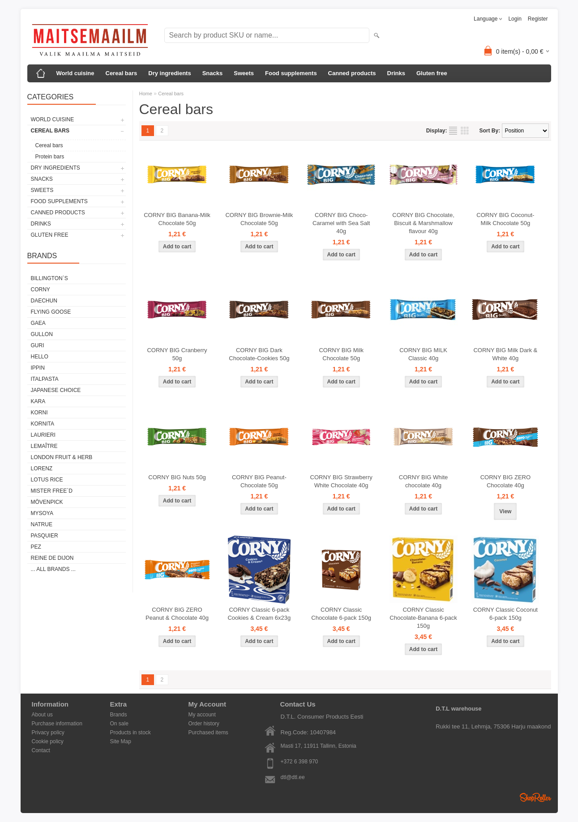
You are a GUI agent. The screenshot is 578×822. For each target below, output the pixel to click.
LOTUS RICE (47, 480)
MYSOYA (42, 513)
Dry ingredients (169, 73)
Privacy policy (48, 732)
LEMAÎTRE (44, 446)
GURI (37, 345)
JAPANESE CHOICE (56, 390)
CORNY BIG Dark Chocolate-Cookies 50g (259, 354)
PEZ (36, 547)
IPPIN (38, 368)
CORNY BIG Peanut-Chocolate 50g (259, 481)
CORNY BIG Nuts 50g (177, 477)
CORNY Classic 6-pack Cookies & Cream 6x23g (259, 613)
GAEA (38, 323)
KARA (38, 401)
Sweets (244, 73)
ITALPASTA (45, 379)
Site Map (120, 741)
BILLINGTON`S (49, 278)
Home (145, 93)
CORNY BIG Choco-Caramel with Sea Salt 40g (341, 223)
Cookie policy (48, 741)
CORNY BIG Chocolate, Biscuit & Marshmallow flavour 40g (423, 223)
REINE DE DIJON (52, 558)
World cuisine (75, 73)
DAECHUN (44, 301)
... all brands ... (53, 569)
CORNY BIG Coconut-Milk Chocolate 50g (505, 219)
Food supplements (291, 73)
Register (538, 19)
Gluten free (431, 73)
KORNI (39, 412)
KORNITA (42, 424)
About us (42, 714)
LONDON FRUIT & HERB (62, 457)
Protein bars (49, 156)
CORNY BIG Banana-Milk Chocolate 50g (177, 219)
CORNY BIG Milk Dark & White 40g (505, 354)
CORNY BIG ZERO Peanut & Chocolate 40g (177, 613)
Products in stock (130, 732)
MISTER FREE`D (52, 491)
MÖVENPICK (47, 502)
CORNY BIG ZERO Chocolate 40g (505, 481)
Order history (203, 723)
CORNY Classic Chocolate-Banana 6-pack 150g (423, 617)
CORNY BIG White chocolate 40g (423, 481)
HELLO (39, 357)
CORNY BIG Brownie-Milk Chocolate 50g (259, 219)
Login (514, 19)
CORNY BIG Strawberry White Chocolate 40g (341, 481)
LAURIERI (43, 435)
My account (202, 714)
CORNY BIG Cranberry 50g (177, 354)
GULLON (42, 334)
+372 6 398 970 (299, 761)
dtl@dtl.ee (293, 777)
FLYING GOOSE (51, 312)
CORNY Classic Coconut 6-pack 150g (505, 613)
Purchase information (57, 723)
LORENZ (42, 468)
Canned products (352, 73)
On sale (119, 723)
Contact (41, 750)
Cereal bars (121, 73)
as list (453, 131)
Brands (118, 714)
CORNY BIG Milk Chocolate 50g (341, 354)
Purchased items (208, 732)
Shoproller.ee (535, 797)
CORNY (40, 289)
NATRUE (41, 524)
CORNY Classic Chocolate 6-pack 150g (341, 613)
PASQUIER (44, 535)
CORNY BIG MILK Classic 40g (423, 354)
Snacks (212, 73)
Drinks (396, 73)
